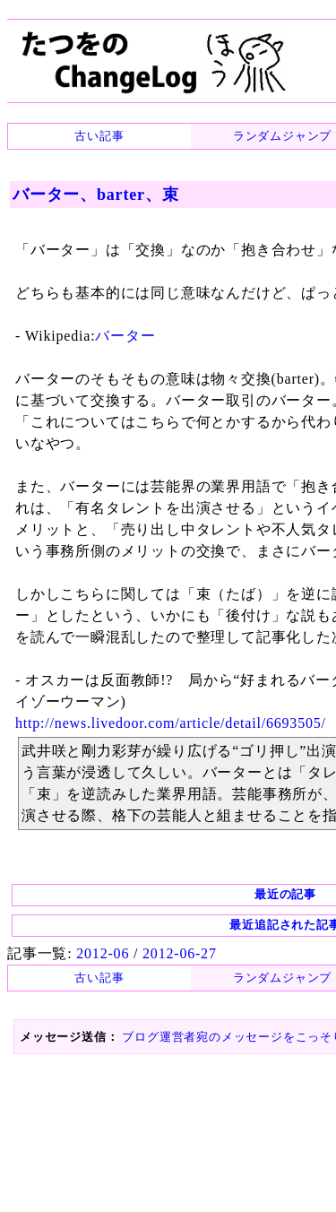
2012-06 (102, 953)
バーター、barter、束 (95, 194)
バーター (125, 335)
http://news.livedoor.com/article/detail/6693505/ (170, 723)
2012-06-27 (179, 953)
